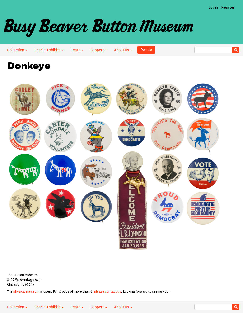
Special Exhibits (49, 50)
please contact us (107, 291)
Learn (77, 50)
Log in (213, 7)
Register (227, 7)
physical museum (26, 291)
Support (99, 50)
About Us (123, 50)
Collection (17, 50)
